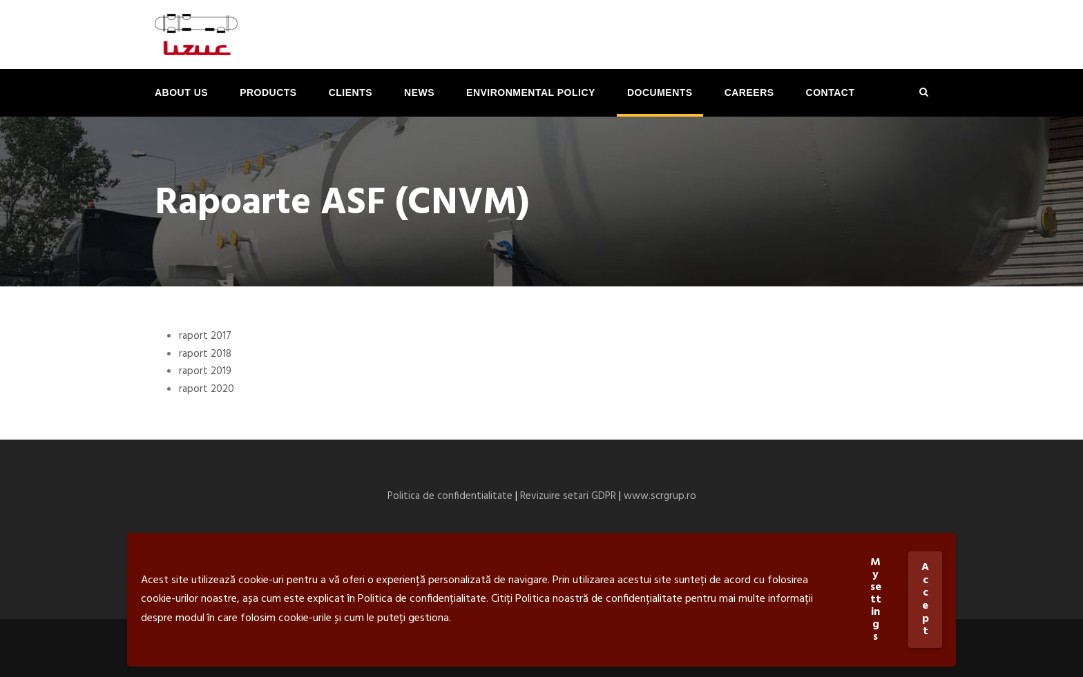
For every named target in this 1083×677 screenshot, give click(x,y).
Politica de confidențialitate (422, 599)
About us (181, 92)
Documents (660, 92)
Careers (749, 92)
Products (268, 92)
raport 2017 (205, 336)
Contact (830, 92)
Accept (925, 599)
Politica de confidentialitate (449, 496)
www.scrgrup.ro (660, 496)
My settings (875, 599)
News (419, 92)
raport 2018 (205, 354)
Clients (350, 92)
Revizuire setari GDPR (568, 496)
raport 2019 (205, 371)
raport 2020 (206, 389)
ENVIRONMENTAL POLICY (530, 92)
